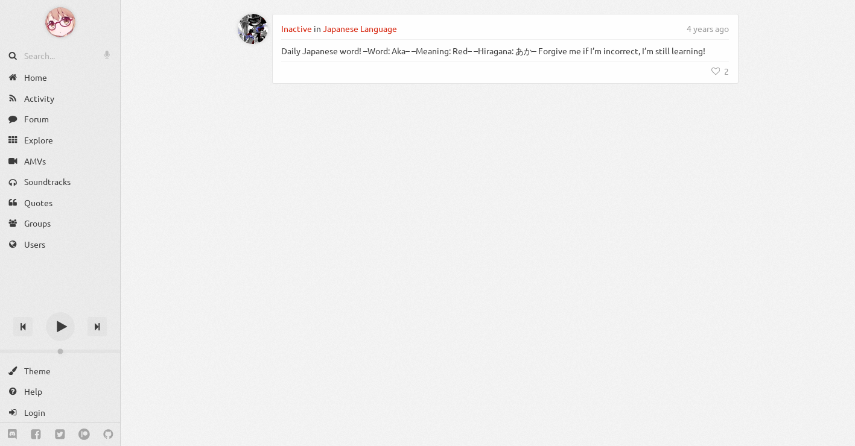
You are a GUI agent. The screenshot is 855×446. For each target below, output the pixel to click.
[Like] (720, 71)
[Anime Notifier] (60, 22)
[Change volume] (60, 351)
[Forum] (60, 119)
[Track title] (60, 305)
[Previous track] (23, 326)
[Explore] (60, 140)
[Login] (60, 412)
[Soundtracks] (60, 181)
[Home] (60, 77)
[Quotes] (60, 202)
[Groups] (60, 223)
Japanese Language (360, 28)
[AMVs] (60, 160)
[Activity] (60, 98)
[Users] (60, 244)
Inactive (296, 28)
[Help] (60, 391)
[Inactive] (253, 29)
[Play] (60, 326)
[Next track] (97, 326)
